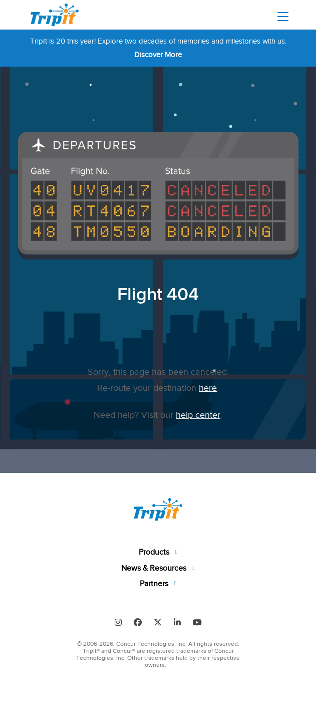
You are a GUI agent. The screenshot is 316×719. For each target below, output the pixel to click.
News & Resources (154, 568)
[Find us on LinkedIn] (177, 622)
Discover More (158, 55)
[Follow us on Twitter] (158, 622)
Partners (155, 583)
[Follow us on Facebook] (138, 622)
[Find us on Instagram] (118, 622)
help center (198, 415)
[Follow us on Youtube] (197, 622)
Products (155, 552)
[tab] (158, 552)
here (208, 388)
